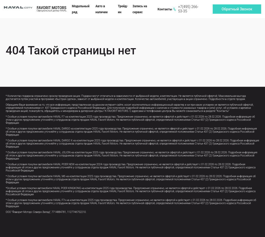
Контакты (165, 9)
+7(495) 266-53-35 (185, 9)
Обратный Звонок (237, 9)
